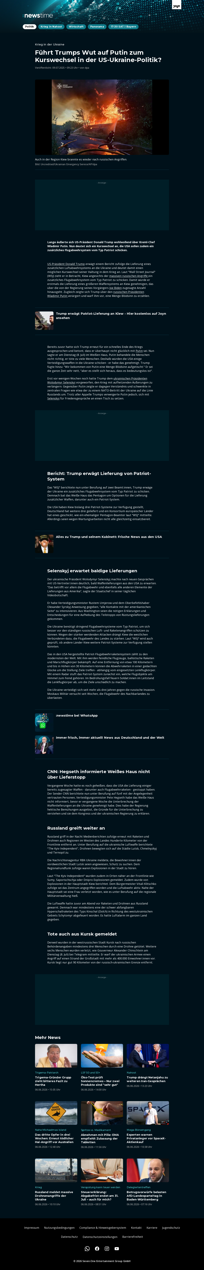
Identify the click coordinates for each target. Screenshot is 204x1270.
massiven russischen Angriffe (128, 276)
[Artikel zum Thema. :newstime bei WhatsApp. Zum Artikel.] (102, 722)
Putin (139, 351)
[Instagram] (106, 1248)
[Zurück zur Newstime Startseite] (38, 15)
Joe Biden (115, 288)
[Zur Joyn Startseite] (176, 4)
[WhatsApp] (87, 1248)
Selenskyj (53, 398)
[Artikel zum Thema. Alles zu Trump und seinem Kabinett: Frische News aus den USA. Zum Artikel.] (102, 544)
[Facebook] (97, 1248)
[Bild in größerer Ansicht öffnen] (102, 117)
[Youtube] (116, 1248)
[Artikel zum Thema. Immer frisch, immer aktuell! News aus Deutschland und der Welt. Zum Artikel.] (102, 744)
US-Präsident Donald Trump (66, 264)
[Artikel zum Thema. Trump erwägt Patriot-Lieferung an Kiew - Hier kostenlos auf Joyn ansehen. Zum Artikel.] (102, 320)
